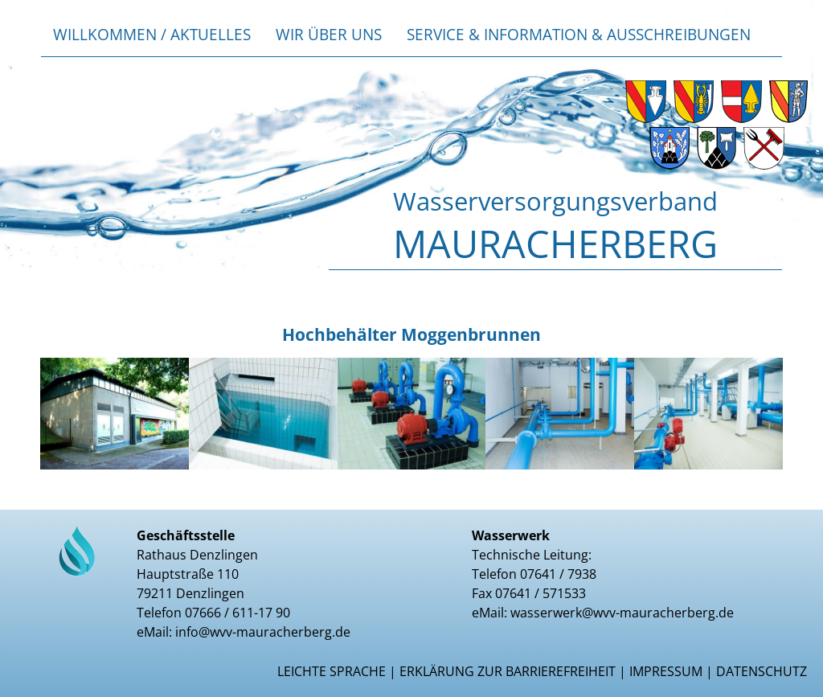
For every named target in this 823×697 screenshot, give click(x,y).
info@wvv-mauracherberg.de (262, 632)
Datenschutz (761, 671)
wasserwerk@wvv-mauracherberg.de (622, 612)
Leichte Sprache (331, 671)
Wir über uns (329, 34)
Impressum (665, 671)
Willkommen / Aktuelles (152, 34)
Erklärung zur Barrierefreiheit (507, 671)
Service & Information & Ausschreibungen (579, 34)
